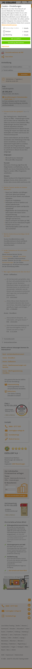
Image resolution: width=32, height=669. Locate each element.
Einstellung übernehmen (16, 43)
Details (26, 28)
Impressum (5, 46)
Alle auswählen (16, 39)
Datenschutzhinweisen (9, 25)
